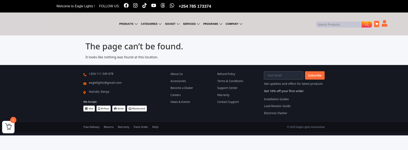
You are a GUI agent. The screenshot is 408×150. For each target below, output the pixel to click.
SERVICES (191, 24)
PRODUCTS (128, 24)
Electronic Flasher (275, 113)
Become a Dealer (182, 88)
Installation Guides (276, 99)
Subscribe (314, 75)
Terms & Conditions (230, 81)
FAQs (155, 127)
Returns (109, 127)
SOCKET (172, 24)
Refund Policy (226, 74)
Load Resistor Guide (277, 106)
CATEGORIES (151, 24)
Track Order (141, 127)
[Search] (367, 24)
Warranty (223, 95)
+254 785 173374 (195, 6)
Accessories (178, 81)
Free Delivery (91, 127)
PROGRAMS (212, 24)
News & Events (180, 102)
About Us (177, 74)
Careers (176, 95)
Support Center (227, 88)
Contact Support (228, 102)
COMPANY (234, 24)
